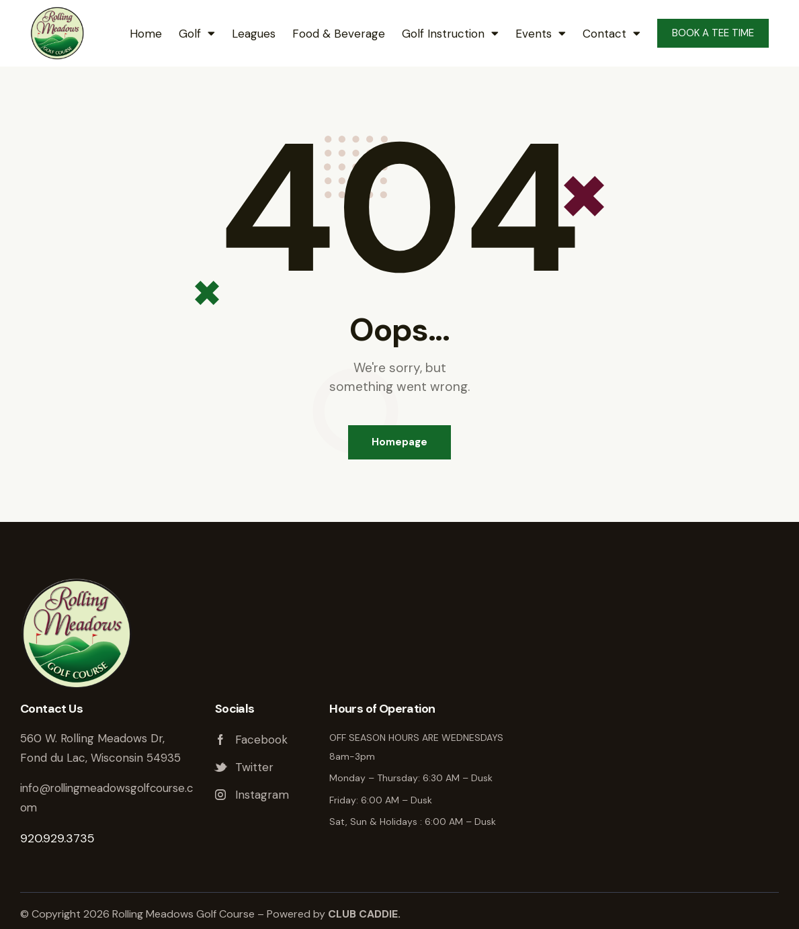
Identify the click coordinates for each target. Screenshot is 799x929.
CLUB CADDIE (363, 914)
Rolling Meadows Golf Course (664, 751)
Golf (197, 33)
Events (540, 33)
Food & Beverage (338, 33)
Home (146, 33)
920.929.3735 (57, 838)
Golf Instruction (450, 33)
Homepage (399, 442)
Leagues (254, 33)
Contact (611, 33)
